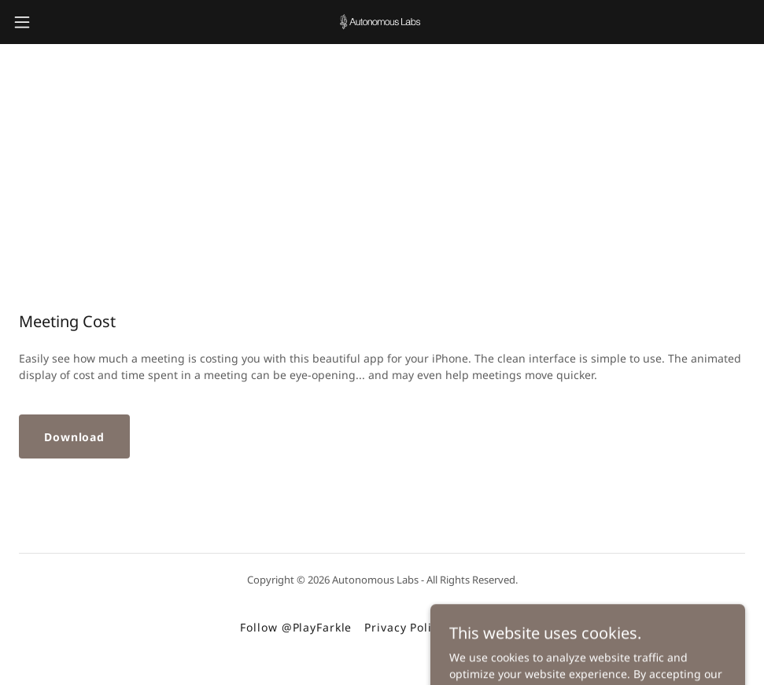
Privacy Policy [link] (404, 627)
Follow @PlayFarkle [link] (296, 627)
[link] (382, 22)
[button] (62, 22)
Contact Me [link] (490, 627)
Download (74, 436)
